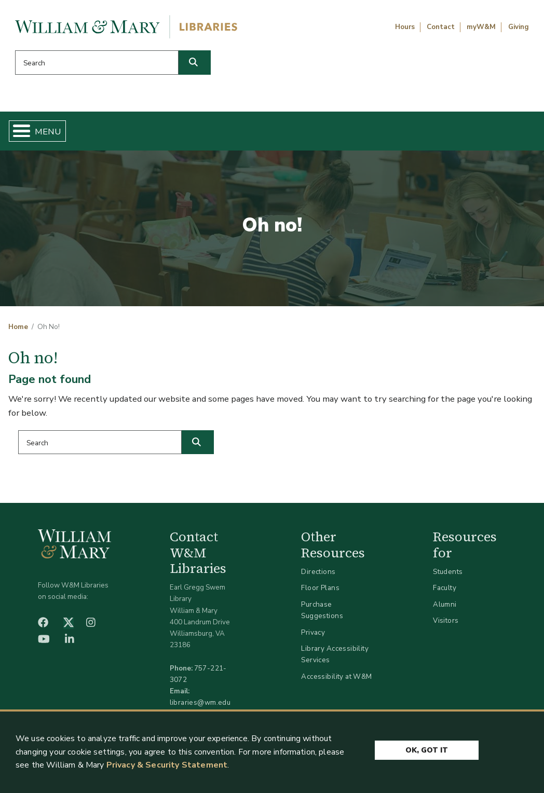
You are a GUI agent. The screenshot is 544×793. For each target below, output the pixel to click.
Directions (318, 576)
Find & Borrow (106, 133)
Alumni (445, 608)
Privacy (313, 636)
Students (448, 576)
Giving (518, 27)
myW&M (481, 27)
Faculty (444, 592)
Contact (441, 27)
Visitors (445, 625)
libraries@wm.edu (200, 707)
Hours (405, 27)
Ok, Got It (426, 748)
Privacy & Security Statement (166, 765)
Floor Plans (320, 592)
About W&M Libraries (404, 133)
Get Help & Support (199, 133)
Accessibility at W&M (336, 681)
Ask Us (496, 133)
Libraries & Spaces (301, 133)
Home (45, 133)
